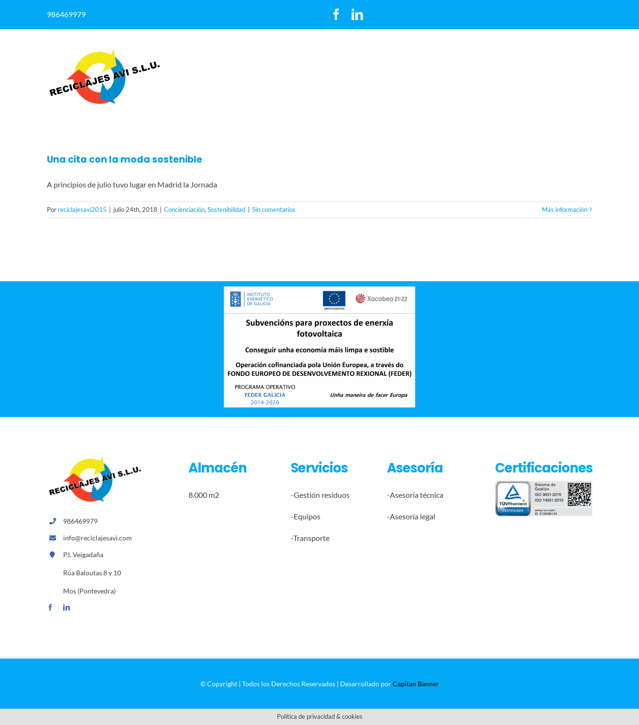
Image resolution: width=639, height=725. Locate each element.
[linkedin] (357, 14)
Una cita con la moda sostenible (124, 159)
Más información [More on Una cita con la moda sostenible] (564, 209)
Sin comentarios (274, 209)
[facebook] (336, 14)
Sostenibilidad (226, 209)
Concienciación (184, 209)
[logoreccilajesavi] (104, 51)
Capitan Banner (416, 684)
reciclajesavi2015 (82, 209)
